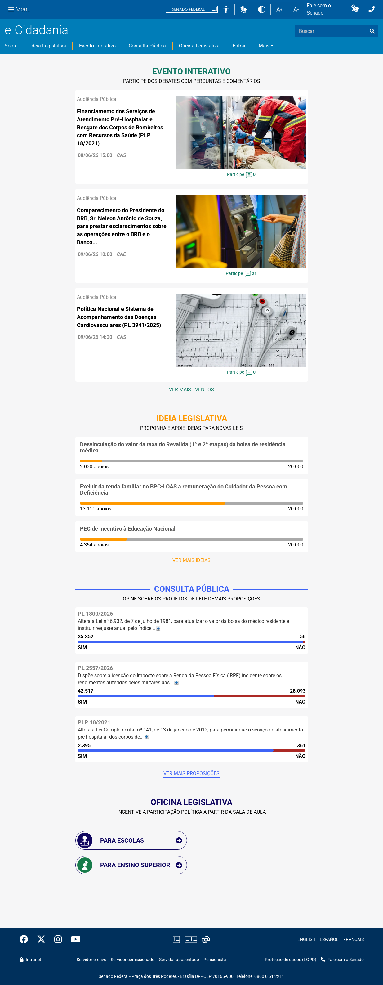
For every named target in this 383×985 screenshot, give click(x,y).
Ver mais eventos (191, 390)
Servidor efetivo (91, 959)
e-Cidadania (36, 30)
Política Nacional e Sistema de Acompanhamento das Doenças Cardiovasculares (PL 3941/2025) (119, 317)
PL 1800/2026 (95, 613)
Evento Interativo (97, 46)
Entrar (239, 46)
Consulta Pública (147, 46)
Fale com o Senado (319, 9)
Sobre (11, 46)
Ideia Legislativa (48, 46)
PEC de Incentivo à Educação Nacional (128, 528)
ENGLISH (306, 939)
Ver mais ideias (191, 560)
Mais (264, 46)
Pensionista (214, 959)
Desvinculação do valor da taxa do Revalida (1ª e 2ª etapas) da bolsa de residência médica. (183, 447)
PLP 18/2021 (94, 722)
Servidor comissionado (132, 959)
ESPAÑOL (329, 939)
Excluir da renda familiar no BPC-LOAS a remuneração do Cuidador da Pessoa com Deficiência (183, 489)
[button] (243, 9)
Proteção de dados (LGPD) (290, 959)
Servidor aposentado (179, 959)
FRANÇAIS (353, 939)
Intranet (30, 959)
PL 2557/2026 (95, 668)
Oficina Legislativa (199, 46)
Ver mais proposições (191, 773)
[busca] (372, 31)
